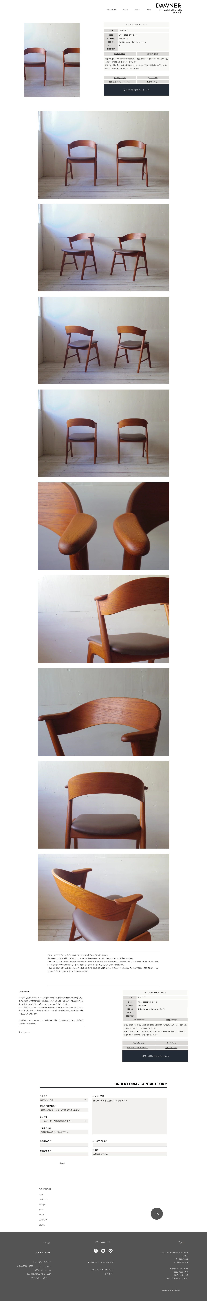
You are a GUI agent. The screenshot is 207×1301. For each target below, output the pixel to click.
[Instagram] (96, 1251)
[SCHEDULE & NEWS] (100, 1262)
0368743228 (183, 1259)
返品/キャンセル (153, 82)
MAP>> (185, 1256)
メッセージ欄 (98, 1096)
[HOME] (47, 1243)
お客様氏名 (44, 1141)
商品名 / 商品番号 (47, 1106)
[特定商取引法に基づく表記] (39, 1274)
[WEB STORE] (43, 1252)
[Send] (62, 1163)
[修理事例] (108, 1273)
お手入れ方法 (153, 77)
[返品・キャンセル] (43, 1270)
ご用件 (42, 1096)
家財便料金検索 (152, 54)
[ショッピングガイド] (42, 1262)
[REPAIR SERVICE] (102, 1270)
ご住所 (95, 1150)
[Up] (157, 1214)
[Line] (111, 1251)
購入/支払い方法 (120, 77)
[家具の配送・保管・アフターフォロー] (34, 1266)
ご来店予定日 (45, 1128)
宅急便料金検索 (119, 53)
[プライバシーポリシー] (41, 1278)
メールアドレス (99, 1141)
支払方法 (43, 1117)
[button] (181, 1242)
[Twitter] (103, 1251)
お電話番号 (44, 1151)
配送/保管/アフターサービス (119, 82)
